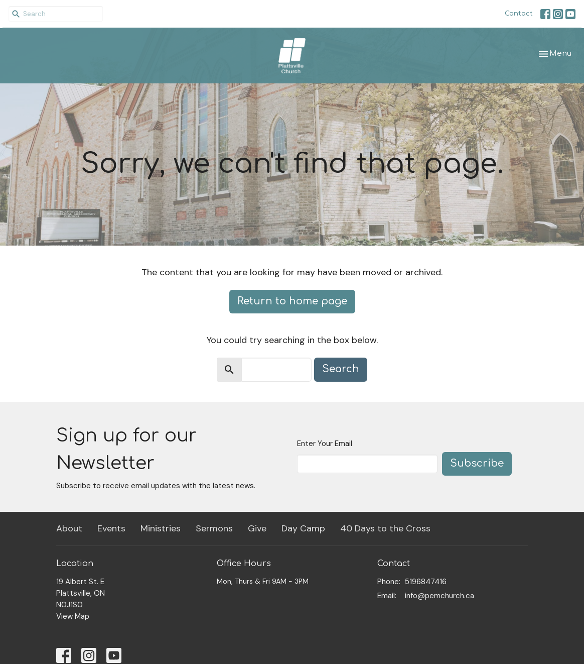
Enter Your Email (324, 443)
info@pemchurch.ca (439, 596)
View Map (72, 616)
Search (340, 369)
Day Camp (303, 528)
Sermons (214, 528)
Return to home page (292, 301)
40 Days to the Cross (385, 528)
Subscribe (477, 463)
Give (257, 528)
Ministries (160, 528)
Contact (519, 13)
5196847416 (426, 582)
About (69, 528)
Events (111, 528)
